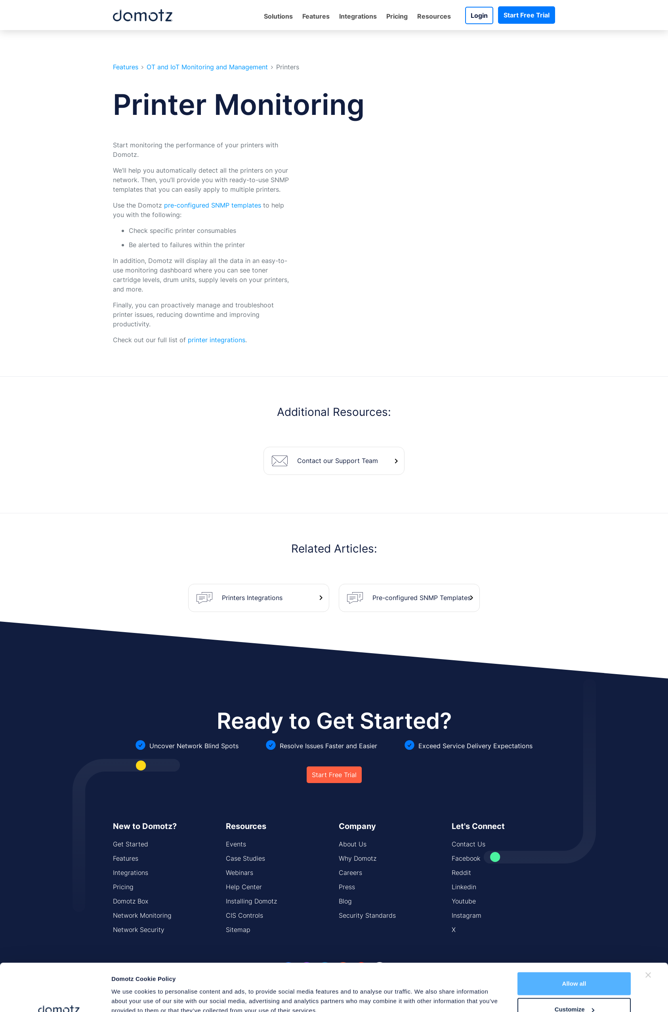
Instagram (466, 915)
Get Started (130, 844)
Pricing (397, 16)
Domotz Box (130, 901)
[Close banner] (648, 930)
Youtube (464, 901)
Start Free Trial (527, 15)
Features (316, 16)
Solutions (278, 16)
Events (236, 844)
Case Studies (245, 858)
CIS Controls (244, 915)
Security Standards (367, 915)
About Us (352, 844)
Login (479, 15)
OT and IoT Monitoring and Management (207, 67)
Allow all (574, 939)
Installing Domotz (251, 901)
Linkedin (464, 886)
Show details (129, 987)
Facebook (466, 858)
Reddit (461, 872)
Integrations (358, 16)
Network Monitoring (142, 915)
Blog (345, 901)
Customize (574, 965)
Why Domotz (357, 858)
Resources (434, 16)
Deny (574, 990)
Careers (350, 872)
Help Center (244, 886)
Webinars (239, 872)
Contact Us (468, 844)
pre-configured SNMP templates (212, 205)
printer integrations (216, 339)
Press (347, 886)
